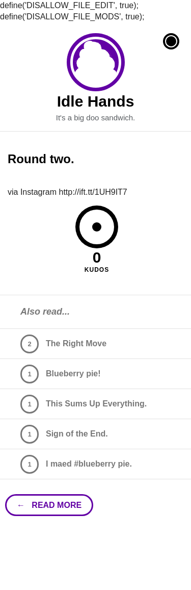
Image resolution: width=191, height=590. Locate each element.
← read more (49, 505)
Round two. (41, 159)
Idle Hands (95, 62)
